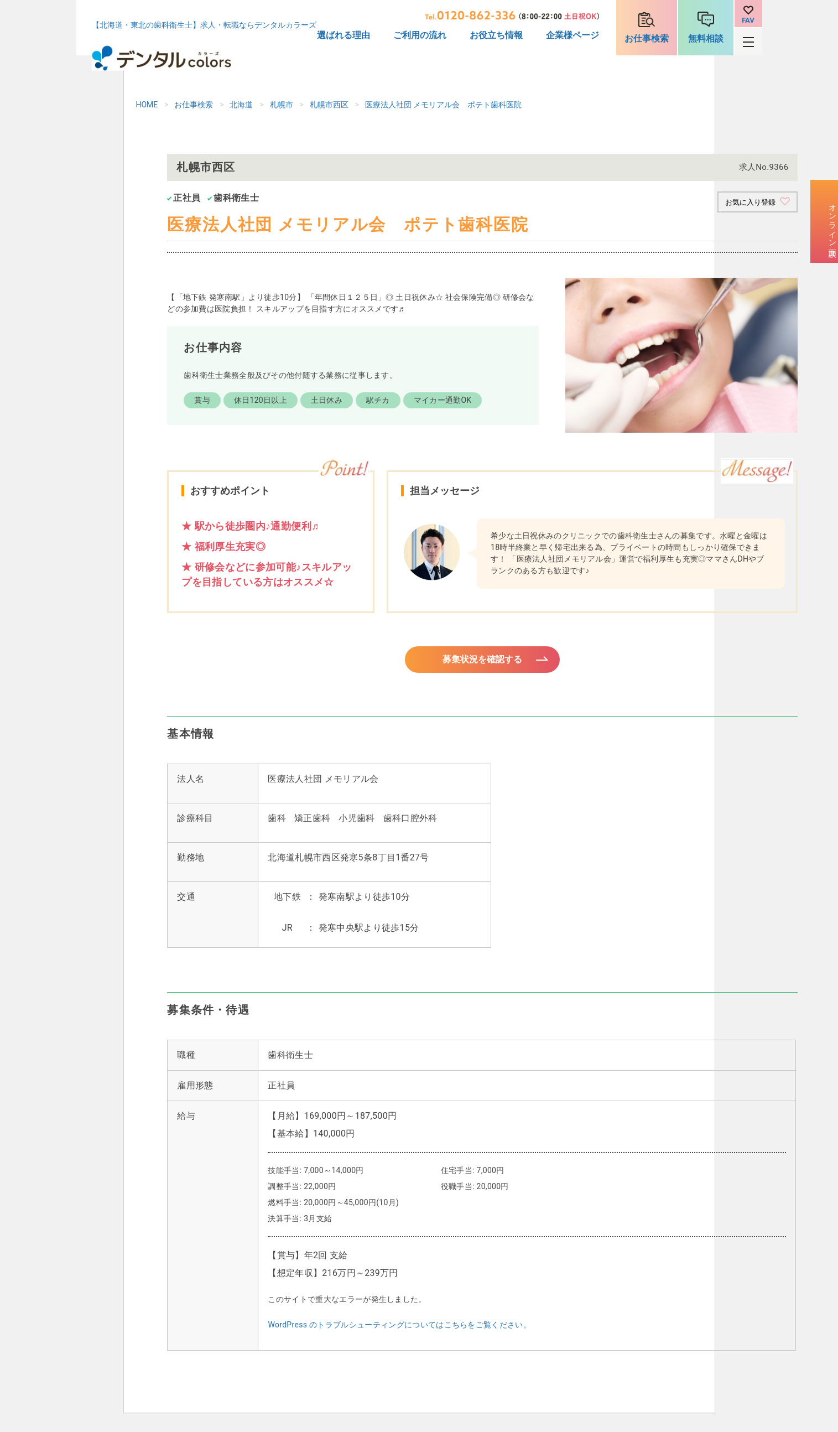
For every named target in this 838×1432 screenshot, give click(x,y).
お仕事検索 (646, 38)
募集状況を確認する (482, 663)
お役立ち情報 (496, 35)
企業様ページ (572, 35)
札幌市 (281, 104)
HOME (147, 104)
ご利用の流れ (419, 35)
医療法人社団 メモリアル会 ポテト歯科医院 (443, 104)
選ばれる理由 (343, 35)
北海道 (241, 104)
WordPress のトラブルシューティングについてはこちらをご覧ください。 (399, 1331)
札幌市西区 (329, 104)
